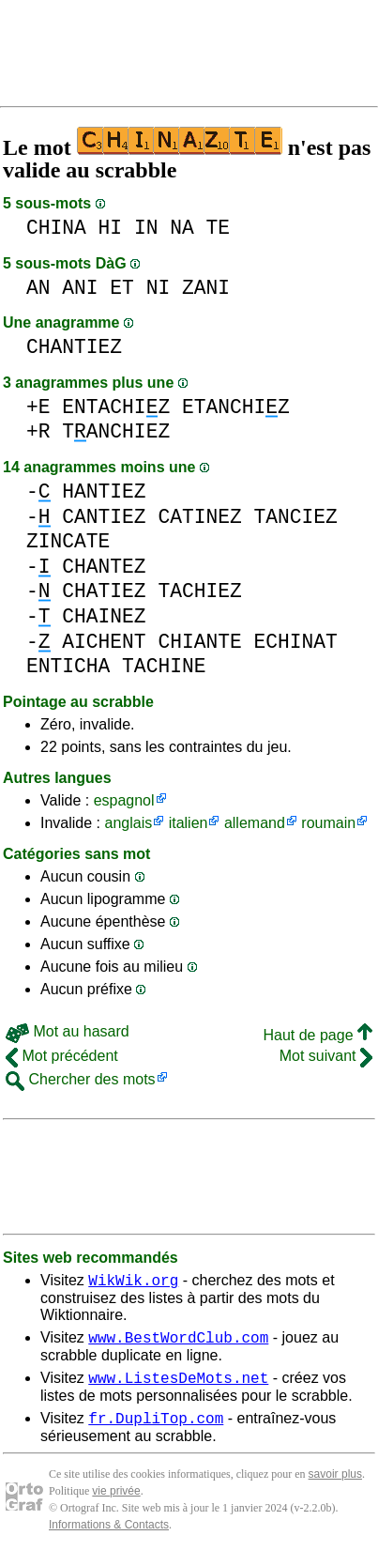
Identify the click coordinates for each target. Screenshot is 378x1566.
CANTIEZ (103, 516)
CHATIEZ (103, 591)
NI (158, 287)
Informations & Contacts (109, 1536)
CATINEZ (199, 516)
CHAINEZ (103, 616)
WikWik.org (133, 1282)
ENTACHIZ (116, 407)
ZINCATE (68, 541)
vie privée (116, 1502)
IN (146, 227)
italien (188, 823)
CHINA (56, 227)
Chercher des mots (81, 1079)
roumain (328, 823)
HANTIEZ (103, 491)
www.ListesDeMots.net (178, 1385)
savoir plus (335, 1485)
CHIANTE (199, 641)
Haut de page (317, 1035)
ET (122, 287)
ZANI (206, 287)
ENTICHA (68, 666)
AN (38, 287)
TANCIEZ (295, 516)
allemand (254, 823)
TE (217, 227)
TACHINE (163, 666)
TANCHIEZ (116, 431)
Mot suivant (326, 1056)
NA (182, 227)
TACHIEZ (199, 591)
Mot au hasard (67, 1031)
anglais (128, 823)
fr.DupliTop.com (155, 1429)
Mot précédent (62, 1056)
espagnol (124, 800)
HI (110, 227)
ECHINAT (295, 641)
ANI (80, 287)
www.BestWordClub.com (178, 1342)
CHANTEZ (103, 566)
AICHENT (103, 641)
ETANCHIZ (236, 407)
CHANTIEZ (74, 347)
